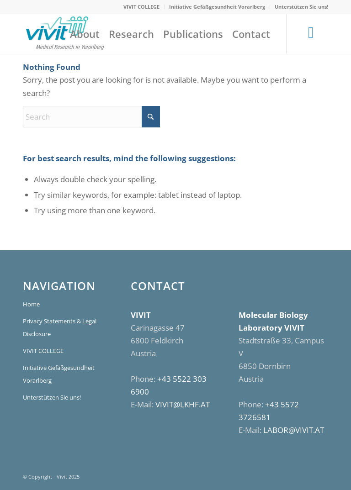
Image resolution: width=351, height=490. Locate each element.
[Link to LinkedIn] (311, 33)
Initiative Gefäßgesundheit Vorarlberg (217, 6)
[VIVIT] (64, 34)
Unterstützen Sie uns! (301, 6)
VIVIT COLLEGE (141, 6)
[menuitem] (142, 7)
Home (31, 304)
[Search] (91, 116)
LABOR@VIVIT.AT (293, 430)
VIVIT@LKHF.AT (182, 404)
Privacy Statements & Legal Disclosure (59, 327)
